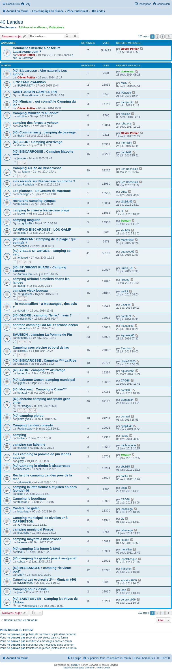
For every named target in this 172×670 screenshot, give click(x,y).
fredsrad (22, 502)
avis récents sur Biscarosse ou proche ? (44, 181)
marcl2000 (127, 240)
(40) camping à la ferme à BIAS (36, 548)
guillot (124, 291)
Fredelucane (24, 428)
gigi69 (21, 383)
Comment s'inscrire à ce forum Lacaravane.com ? (36, 49)
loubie (21, 438)
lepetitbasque (129, 559)
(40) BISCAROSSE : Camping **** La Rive (44, 360)
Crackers (22, 363)
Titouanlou (23, 328)
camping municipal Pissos (33, 529)
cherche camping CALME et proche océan (45, 325)
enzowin (22, 447)
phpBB (74, 665)
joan (20, 592)
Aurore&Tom (24, 274)
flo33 (20, 552)
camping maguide (26, 220)
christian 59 (24, 318)
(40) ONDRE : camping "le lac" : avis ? (42, 315)
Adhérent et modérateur (33, 27)
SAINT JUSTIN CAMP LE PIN (35, 92)
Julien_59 (127, 268)
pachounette (128, 445)
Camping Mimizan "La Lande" (36, 113)
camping (19, 435)
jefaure (21, 158)
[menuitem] (25, 4)
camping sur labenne (29, 444)
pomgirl (125, 416)
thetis (20, 135)
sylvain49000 (25, 582)
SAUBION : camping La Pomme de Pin (42, 334)
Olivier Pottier (26, 55)
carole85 (126, 390)
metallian (126, 549)
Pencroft (126, 92)
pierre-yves (24, 419)
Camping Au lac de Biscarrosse (37, 168)
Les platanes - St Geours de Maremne (42, 191)
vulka (124, 191)
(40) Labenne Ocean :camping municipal (44, 379)
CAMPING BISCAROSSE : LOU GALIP (42, 229)
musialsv (22, 204)
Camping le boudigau (29, 498)
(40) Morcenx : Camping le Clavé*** (40, 389)
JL (122, 211)
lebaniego (23, 194)
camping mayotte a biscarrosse (37, 539)
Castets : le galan (26, 508)
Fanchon (126, 348)
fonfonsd (22, 257)
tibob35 (125, 466)
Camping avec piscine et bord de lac (41, 347)
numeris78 (23, 337)
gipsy (20, 461)
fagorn (26, 171)
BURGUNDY (25, 85)
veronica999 (29, 605)
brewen (21, 213)
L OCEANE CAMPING (29, 82)
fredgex (26, 406)
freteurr (126, 220)
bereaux (22, 542)
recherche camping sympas (34, 200)
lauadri (125, 539)
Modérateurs (56, 27)
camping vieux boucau (30, 290)
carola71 (126, 316)
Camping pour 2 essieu (31, 589)
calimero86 (24, 482)
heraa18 (22, 373)
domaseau (127, 71)
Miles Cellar (103, 667)
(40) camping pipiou (28, 415)
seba (20, 493)
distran (21, 145)
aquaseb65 (127, 251)
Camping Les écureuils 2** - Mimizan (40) (44, 579)
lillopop (125, 279)
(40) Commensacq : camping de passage (44, 132)
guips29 (27, 223)
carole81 (126, 152)
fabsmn (21, 285)
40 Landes (11, 22)
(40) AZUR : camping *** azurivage (39, 370)
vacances (23, 246)
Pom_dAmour (30, 95)
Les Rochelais (129, 169)
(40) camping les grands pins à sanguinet (45, 558)
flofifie (124, 476)
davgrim (22, 310)
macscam (23, 469)
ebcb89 (21, 232)
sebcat (21, 561)
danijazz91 (127, 102)
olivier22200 (128, 361)
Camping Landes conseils (33, 425)
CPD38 (125, 380)
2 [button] (157, 36)
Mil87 (124, 83)
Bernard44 (127, 399)
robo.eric (22, 126)
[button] (168, 36)
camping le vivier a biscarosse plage (41, 210)
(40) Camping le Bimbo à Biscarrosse (41, 466)
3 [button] (162, 36)
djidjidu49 (126, 201)
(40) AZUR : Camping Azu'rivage (37, 142)
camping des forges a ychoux (35, 122)
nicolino (22, 116)
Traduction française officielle (78, 667)
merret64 (126, 142)
